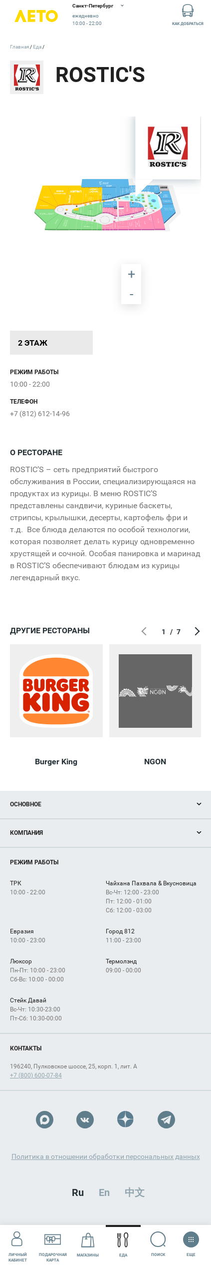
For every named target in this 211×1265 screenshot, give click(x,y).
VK (85, 1119)
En (104, 1192)
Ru (78, 1192)
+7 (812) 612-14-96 (40, 414)
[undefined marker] (175, 300)
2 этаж (32, 343)
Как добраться (188, 14)
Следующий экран (196, 631)
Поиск (158, 1244)
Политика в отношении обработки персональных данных (105, 1156)
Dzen (126, 1119)
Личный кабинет (17, 1244)
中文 (135, 1192)
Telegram (166, 1119)
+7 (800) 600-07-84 (36, 1075)
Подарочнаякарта (53, 1244)
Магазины (88, 1244)
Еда (123, 1244)
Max (44, 1119)
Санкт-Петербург (92, 6)
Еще (191, 1241)
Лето (36, 16)
